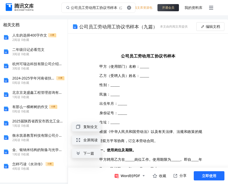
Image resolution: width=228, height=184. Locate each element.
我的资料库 (193, 7)
